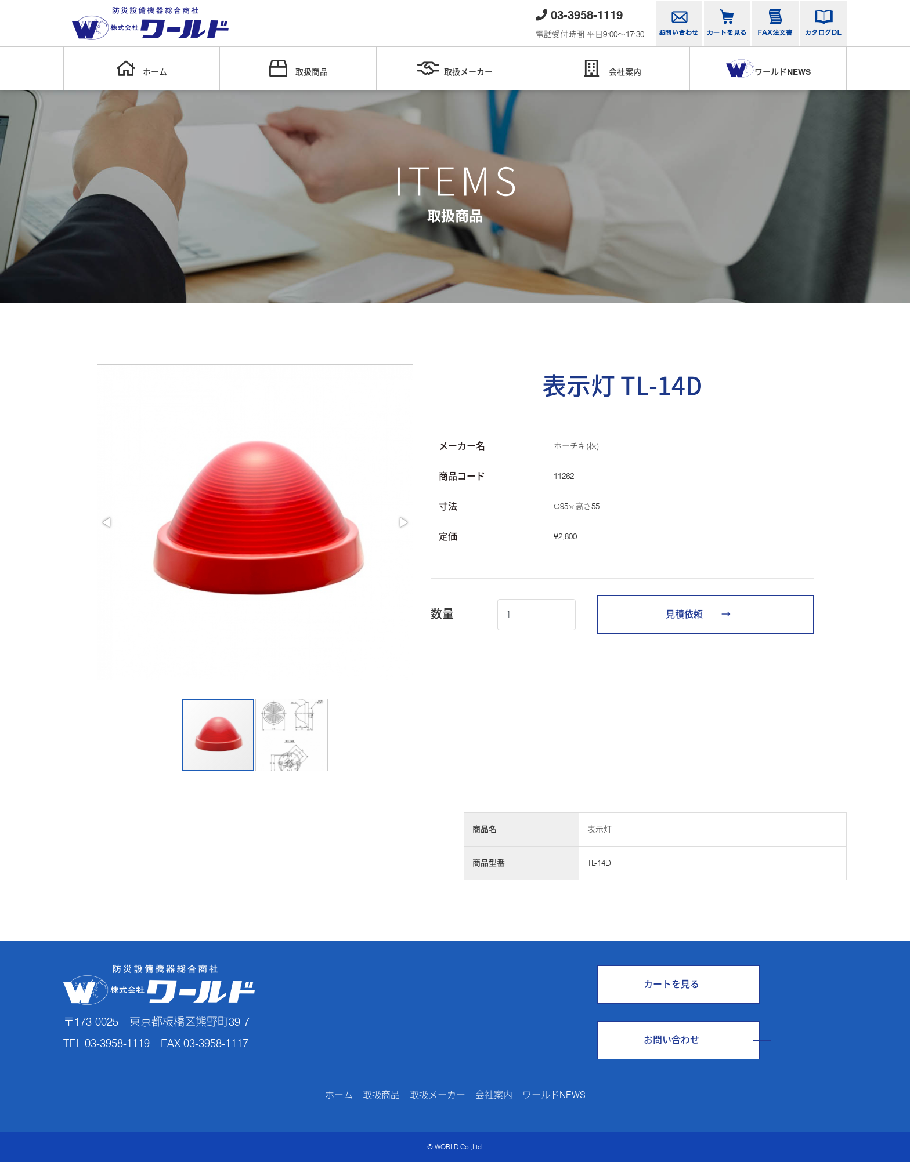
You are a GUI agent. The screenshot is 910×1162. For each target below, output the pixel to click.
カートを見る (671, 984)
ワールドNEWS (768, 68)
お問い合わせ (671, 1039)
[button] (107, 522)
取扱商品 (298, 68)
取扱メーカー (455, 68)
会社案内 (611, 68)
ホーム (141, 68)
